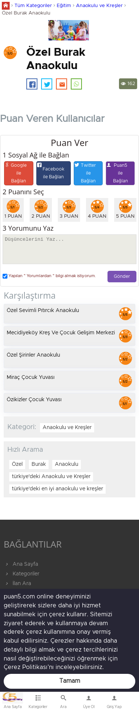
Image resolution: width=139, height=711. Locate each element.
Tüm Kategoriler (33, 5)
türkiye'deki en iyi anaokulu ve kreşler (57, 488)
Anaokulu (66, 464)
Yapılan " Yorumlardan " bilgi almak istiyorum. (49, 276)
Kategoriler (21, 574)
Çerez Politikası (25, 667)
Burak (39, 464)
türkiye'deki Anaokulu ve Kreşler (51, 476)
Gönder (122, 276)
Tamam (69, 681)
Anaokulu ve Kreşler (99, 5)
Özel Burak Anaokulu (26, 13)
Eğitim (64, 5)
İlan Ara (17, 583)
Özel (17, 464)
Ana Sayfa (21, 564)
